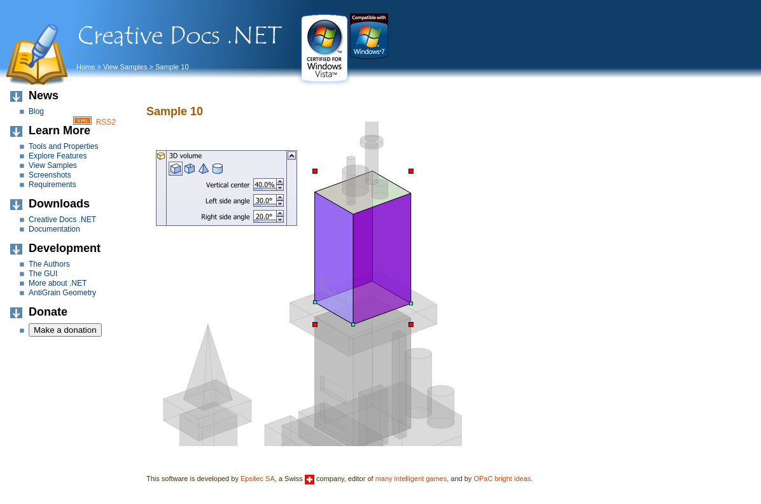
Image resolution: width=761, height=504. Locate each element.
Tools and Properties (63, 146)
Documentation (54, 229)
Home (85, 67)
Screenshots (50, 175)
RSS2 (106, 122)
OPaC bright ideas (502, 478)
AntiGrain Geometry (62, 292)
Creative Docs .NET (62, 219)
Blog (36, 111)
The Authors (49, 264)
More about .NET (58, 283)
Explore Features (58, 155)
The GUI (43, 273)
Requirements (52, 184)
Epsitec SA (258, 478)
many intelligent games (411, 478)
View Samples (125, 67)
